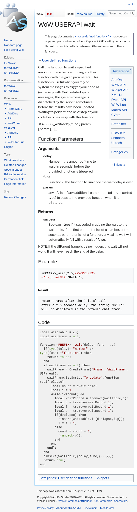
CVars (115, 115)
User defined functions (59, 60)
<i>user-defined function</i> (93, 36)
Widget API (119, 90)
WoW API (118, 85)
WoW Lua (118, 105)
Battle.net (118, 124)
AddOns (117, 80)
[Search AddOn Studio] (121, 13)
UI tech (116, 143)
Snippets (118, 138)
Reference (121, 71)
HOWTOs (118, 133)
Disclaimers (91, 508)
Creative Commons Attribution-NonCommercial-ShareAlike (91, 501)
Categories (119, 152)
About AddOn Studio (68, 508)
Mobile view (107, 508)
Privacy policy (45, 508)
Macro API (119, 110)
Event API (118, 100)
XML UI (116, 95)
